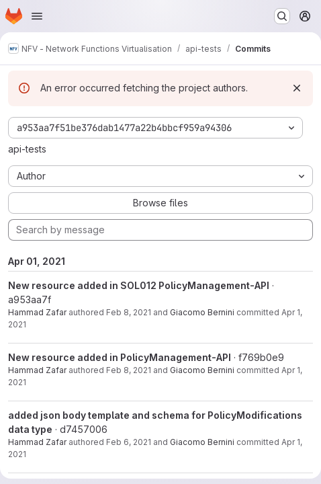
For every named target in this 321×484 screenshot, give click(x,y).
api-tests (27, 149)
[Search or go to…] (282, 16)
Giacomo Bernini (202, 312)
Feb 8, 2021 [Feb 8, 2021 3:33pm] (128, 312)
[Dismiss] (297, 88)
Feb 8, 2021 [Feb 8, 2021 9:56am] (128, 370)
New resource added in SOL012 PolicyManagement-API (138, 285)
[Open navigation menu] (37, 16)
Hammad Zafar (37, 312)
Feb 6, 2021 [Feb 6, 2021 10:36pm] (128, 442)
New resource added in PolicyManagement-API (119, 357)
